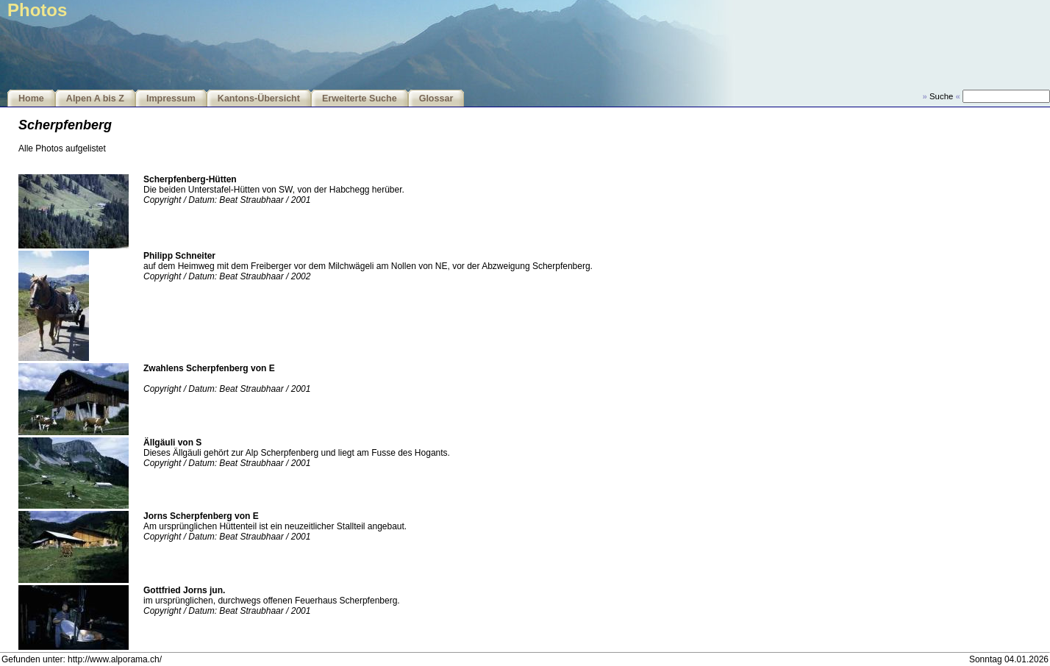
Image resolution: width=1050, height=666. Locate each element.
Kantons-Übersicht (259, 98)
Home (31, 98)
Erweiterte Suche (359, 98)
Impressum (171, 98)
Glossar (436, 98)
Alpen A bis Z (95, 98)
